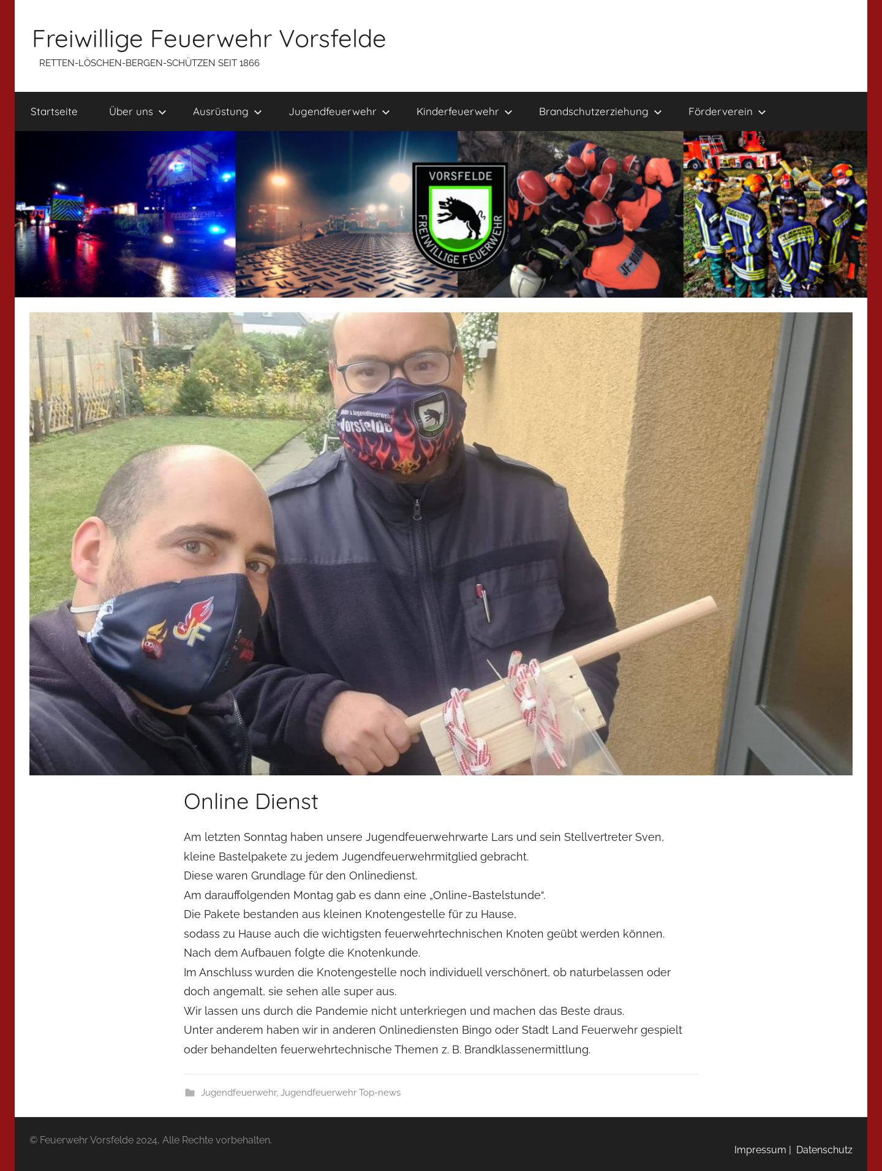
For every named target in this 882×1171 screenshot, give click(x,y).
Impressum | (762, 1150)
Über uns (138, 111)
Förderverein (727, 111)
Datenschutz (822, 1150)
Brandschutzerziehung (600, 111)
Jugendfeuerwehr (339, 111)
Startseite (54, 111)
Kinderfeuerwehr (465, 111)
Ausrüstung (227, 111)
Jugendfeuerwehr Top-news (341, 1092)
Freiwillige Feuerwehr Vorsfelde (209, 38)
